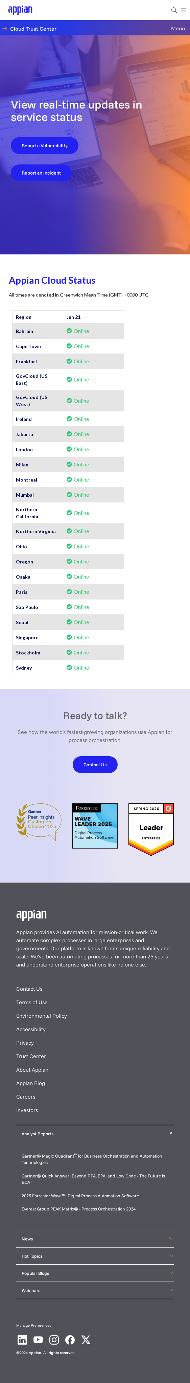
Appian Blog (30, 1083)
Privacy (25, 1042)
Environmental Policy (41, 1015)
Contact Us (29, 988)
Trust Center (31, 1056)
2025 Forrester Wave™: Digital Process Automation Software (80, 1195)
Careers (25, 1096)
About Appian (32, 1069)
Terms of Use (32, 1002)
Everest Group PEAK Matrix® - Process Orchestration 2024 (79, 1208)
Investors (27, 1110)
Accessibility (31, 1029)
